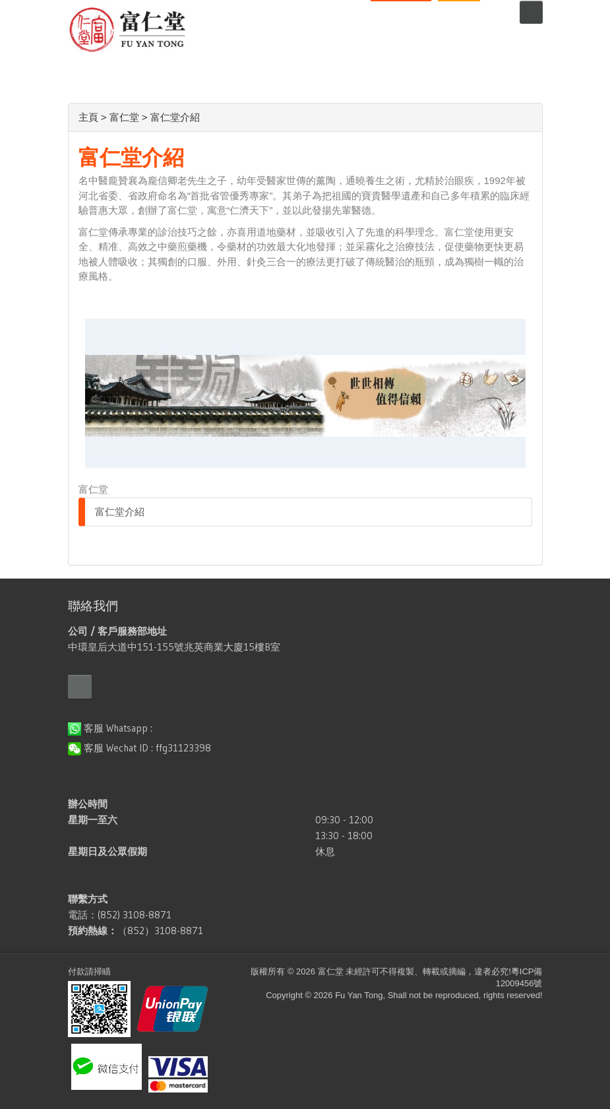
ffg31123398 (183, 748)
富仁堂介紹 (119, 511)
